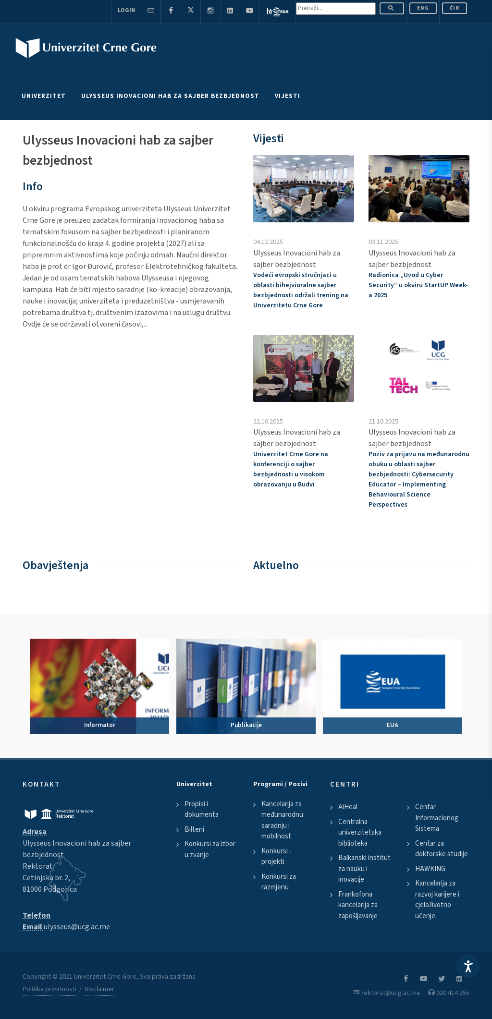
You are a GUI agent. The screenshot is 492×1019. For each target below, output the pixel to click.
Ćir (454, 8)
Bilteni (194, 830)
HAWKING (430, 869)
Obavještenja (55, 565)
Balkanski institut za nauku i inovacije (364, 869)
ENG (423, 8)
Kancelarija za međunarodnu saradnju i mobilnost (282, 820)
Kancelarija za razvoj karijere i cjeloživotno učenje (437, 899)
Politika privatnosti (49, 989)
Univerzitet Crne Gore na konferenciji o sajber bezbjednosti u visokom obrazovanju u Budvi (290, 469)
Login (126, 10)
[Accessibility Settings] (468, 966)
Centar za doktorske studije (441, 849)
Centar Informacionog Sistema (436, 818)
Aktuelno (276, 565)
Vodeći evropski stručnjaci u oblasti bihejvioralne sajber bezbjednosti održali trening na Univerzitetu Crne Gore (300, 290)
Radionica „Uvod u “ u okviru (418, 285)
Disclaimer (99, 989)
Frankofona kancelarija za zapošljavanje (358, 905)
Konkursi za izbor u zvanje (209, 849)
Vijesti (268, 138)
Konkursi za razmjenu (278, 882)
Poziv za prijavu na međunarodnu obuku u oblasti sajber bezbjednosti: (419, 479)
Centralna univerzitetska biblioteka (359, 833)
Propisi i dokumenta (201, 809)
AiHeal (347, 807)
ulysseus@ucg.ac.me (77, 927)
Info (33, 186)
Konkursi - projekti (276, 856)
